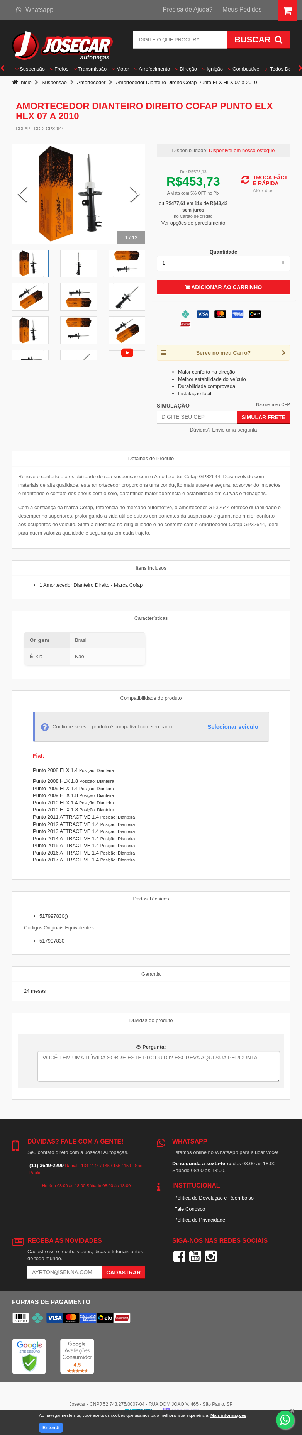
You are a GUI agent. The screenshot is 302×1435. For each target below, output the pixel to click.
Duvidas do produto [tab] (151, 1020)
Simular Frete (263, 417)
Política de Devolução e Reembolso (214, 1198)
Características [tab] (151, 618)
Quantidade (224, 252)
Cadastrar (123, 1272)
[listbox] (223, 263)
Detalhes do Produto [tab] (151, 458)
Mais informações (228, 1415)
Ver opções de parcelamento (193, 223)
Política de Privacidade (199, 1220)
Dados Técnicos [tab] (151, 899)
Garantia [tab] (151, 974)
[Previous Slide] (22, 194)
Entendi (50, 1427)
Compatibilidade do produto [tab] (151, 698)
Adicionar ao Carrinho (223, 287)
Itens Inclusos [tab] (151, 568)
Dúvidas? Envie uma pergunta (223, 430)
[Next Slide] (134, 194)
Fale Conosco (189, 1209)
